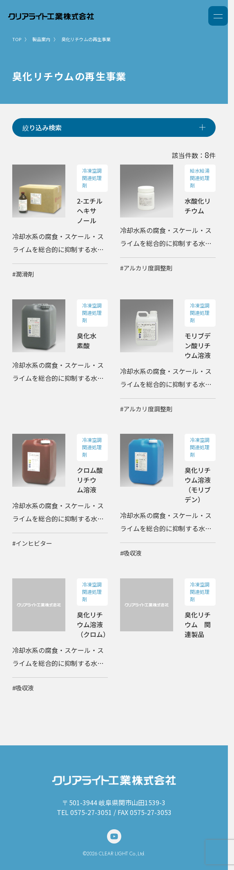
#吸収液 (131, 553)
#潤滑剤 (23, 274)
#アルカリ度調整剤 (146, 268)
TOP (16, 39)
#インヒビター (32, 543)
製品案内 (41, 39)
